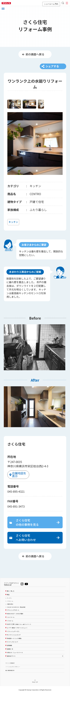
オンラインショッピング (13, 642)
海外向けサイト (11, 663)
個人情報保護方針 (10, 678)
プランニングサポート (13, 617)
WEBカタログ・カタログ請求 (15, 621)
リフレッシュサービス (13, 639)
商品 (8, 602)
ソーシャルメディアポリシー (13, 674)
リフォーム (10, 628)
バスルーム (10, 608)
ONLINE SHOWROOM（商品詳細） (16, 614)
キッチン (9, 605)
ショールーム (10, 624)
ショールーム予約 (51, 4)
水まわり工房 (19, 631)
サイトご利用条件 (10, 670)
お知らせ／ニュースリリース (15, 660)
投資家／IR (10, 656)
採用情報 (9, 653)
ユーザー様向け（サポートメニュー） (17, 635)
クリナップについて (12, 649)
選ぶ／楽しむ (10, 598)
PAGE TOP (35, 689)
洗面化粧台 (10, 611)
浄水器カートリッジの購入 (14, 646)
